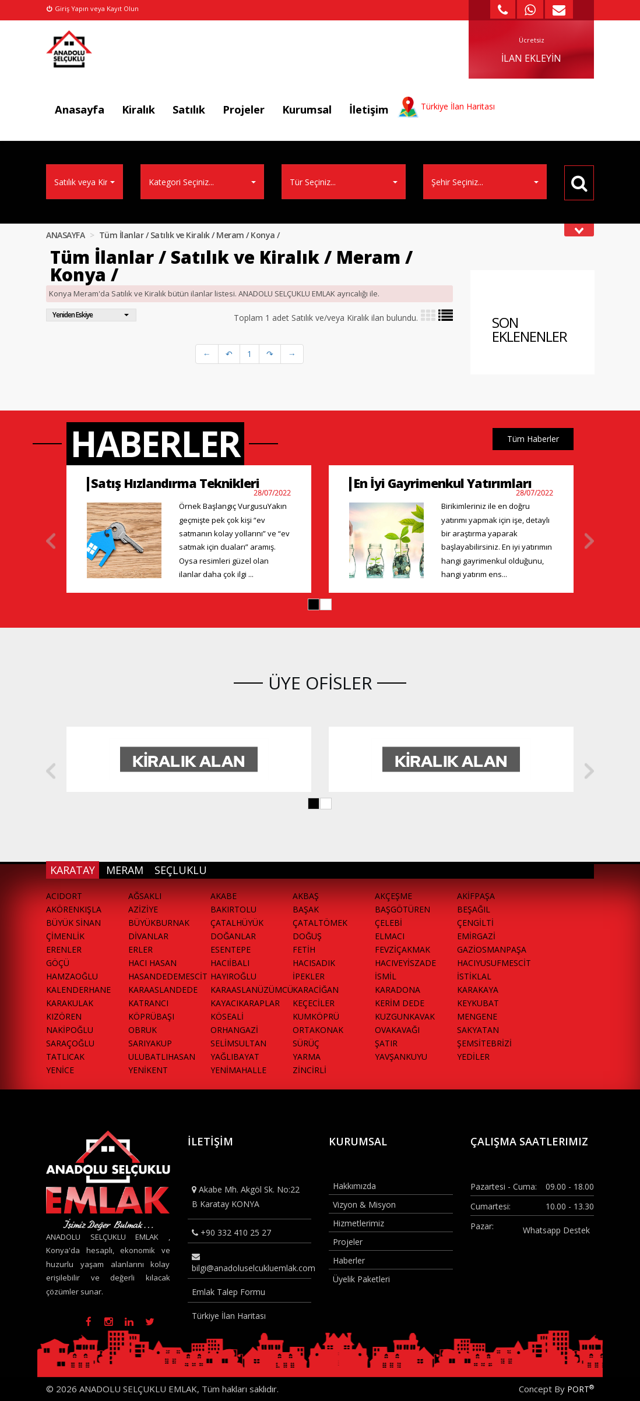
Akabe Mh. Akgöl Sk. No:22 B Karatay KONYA (246, 1196)
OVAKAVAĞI (397, 1029)
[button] (313, 604)
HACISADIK (314, 962)
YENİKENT (148, 1069)
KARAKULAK (69, 1003)
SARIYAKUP (150, 1043)
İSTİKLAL (474, 976)
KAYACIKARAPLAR (245, 1003)
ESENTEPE (230, 949)
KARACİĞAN (316, 989)
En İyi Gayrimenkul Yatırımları (442, 483)
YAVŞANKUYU (401, 1056)
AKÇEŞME (393, 895)
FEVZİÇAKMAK (402, 949)
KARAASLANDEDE (163, 989)
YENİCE (60, 1069)
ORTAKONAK (318, 1029)
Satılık (189, 109)
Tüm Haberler (533, 438)
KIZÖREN (64, 1016)
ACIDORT (64, 895)
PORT (580, 1389)
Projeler (244, 109)
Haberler (349, 1260)
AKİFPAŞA (476, 895)
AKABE (223, 895)
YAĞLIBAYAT (234, 1056)
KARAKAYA (477, 989)
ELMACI (390, 936)
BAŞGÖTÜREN (402, 909)
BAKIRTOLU (233, 909)
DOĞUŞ (307, 936)
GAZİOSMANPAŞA (491, 949)
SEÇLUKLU (180, 870)
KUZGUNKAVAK (405, 1016)
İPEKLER (309, 976)
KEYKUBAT (478, 1003)
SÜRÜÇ (306, 1043)
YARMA (307, 1056)
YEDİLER (473, 1056)
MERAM (124, 870)
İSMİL (385, 976)
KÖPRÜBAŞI (151, 1016)
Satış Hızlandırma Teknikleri (175, 483)
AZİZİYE (143, 909)
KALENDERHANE (78, 989)
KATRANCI (148, 1003)
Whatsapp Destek (556, 1230)
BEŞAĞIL (473, 909)
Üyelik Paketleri (361, 1279)
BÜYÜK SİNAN (73, 922)
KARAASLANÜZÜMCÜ (251, 989)
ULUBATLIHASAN (161, 1056)
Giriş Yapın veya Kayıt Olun (93, 8)
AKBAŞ (306, 895)
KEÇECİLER (314, 1003)
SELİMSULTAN (238, 1043)
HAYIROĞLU (233, 976)
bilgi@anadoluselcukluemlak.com (252, 1263)
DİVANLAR (148, 936)
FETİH (304, 949)
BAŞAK (306, 909)
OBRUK (142, 1029)
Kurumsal (307, 109)
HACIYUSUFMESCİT (494, 962)
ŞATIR (386, 1043)
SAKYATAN (478, 1029)
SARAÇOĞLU (70, 1043)
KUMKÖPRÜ (316, 1016)
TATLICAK (65, 1056)
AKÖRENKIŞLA (73, 909)
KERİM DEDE (399, 1003)
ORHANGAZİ (234, 1029)
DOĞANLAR (233, 936)
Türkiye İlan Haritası (229, 1315)
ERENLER (64, 949)
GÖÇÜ (57, 962)
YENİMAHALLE (238, 1069)
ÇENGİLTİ (475, 922)
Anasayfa (79, 109)
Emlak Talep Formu (228, 1291)
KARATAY (72, 870)
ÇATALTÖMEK (320, 922)
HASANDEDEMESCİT (168, 976)
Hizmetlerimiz (358, 1223)
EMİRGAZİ (476, 936)
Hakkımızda (354, 1185)
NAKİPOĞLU (69, 1029)
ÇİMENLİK (65, 936)
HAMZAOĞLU (72, 976)
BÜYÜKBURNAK (158, 922)
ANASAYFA (65, 234)
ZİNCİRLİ (309, 1069)
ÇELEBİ (388, 922)
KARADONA (397, 989)
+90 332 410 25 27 (231, 1232)
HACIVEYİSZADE (405, 962)
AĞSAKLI (144, 895)
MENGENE (477, 1016)
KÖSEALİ (227, 1016)
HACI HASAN (152, 962)
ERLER (140, 949)
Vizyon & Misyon (364, 1204)
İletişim (369, 109)
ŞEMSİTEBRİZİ (484, 1043)
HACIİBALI (229, 962)
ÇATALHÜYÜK (236, 922)
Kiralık (138, 109)
